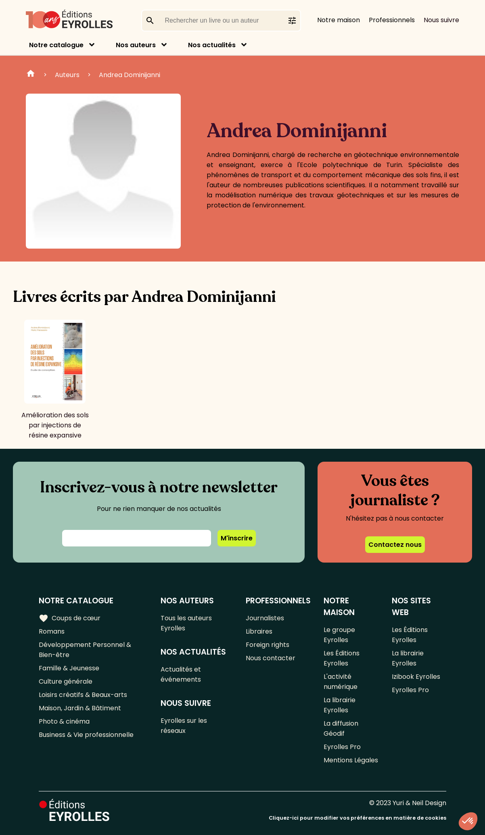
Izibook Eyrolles (416, 676)
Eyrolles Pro (342, 746)
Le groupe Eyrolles (339, 635)
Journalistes (265, 618)
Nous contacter (270, 658)
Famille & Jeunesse (69, 668)
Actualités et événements (181, 674)
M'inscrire (237, 538)
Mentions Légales (351, 760)
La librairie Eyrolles (339, 705)
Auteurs (67, 75)
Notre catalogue (56, 45)
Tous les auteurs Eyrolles (186, 623)
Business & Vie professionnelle (86, 734)
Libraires (259, 631)
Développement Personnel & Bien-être (85, 649)
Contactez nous (395, 544)
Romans (52, 631)
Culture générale (65, 681)
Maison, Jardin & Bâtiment (80, 708)
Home (31, 75)
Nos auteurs (136, 45)
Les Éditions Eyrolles (342, 658)
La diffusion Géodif (341, 728)
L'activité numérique (340, 681)
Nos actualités (212, 45)
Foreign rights (267, 644)
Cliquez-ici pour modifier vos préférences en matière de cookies (357, 817)
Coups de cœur (69, 618)
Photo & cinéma (64, 721)
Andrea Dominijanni (129, 75)
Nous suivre (441, 20)
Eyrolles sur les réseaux (184, 725)
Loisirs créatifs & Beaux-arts (83, 694)
